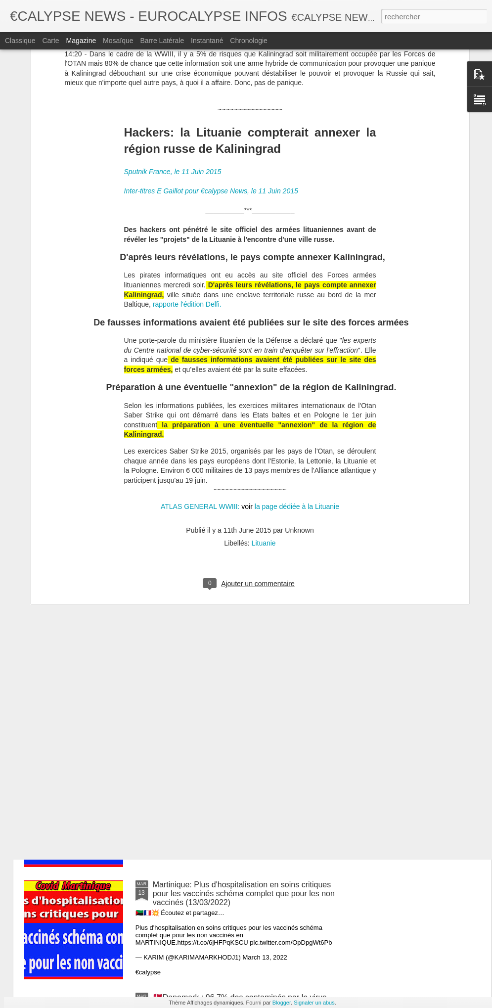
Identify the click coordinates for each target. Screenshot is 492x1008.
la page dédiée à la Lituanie (296, 389)
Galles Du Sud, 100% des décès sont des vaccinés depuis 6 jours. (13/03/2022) (242, 664)
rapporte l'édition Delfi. (187, 187)
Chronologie (249, 41)
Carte (50, 41)
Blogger (281, 1003)
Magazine (81, 41)
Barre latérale (162, 41)
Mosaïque (118, 41)
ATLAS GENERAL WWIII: (200, 389)
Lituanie (264, 426)
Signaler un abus (314, 1003)
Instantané (207, 41)
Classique (20, 41)
